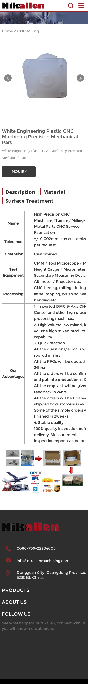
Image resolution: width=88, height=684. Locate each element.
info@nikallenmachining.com (43, 560)
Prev (8, 78)
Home (7, 31)
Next (80, 78)
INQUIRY (19, 171)
